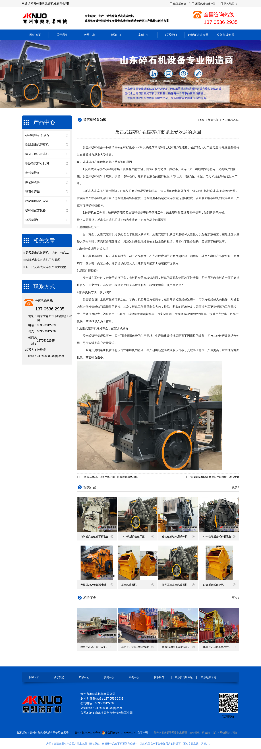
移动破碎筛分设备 (37, 201)
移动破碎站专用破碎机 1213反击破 (180, 536)
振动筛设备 (32, 182)
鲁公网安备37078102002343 (121, 732)
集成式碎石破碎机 (37, 153)
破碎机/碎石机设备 (37, 135)
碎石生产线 (32, 191)
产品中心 (89, 34)
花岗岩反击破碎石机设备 (96, 536)
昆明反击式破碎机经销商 (137, 646)
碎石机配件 (32, 219)
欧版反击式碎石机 (37, 144)
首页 (201, 119)
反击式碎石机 (137, 584)
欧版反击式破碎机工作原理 (42, 259)
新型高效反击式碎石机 (178, 584)
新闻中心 (117, 34)
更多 (235, 487)
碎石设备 (97, 357)
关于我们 (62, 34)
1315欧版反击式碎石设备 (219, 536)
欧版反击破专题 (198, 34)
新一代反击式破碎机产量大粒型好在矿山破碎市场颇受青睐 (63, 267)
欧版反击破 (179, 3)
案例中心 (144, 34)
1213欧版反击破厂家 (137, 536)
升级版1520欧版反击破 (96, 584)
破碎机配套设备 (35, 210)
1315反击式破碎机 (219, 584)
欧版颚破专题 (225, 34)
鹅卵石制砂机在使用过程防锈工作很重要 (216, 477)
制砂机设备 (32, 172)
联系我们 (171, 34)
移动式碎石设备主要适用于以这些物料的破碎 (112, 477)
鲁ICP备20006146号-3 (87, 732)
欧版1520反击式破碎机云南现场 (180, 646)
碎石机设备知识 (230, 119)
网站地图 (229, 3)
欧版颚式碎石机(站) (38, 163)
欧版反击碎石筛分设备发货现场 (98, 646)
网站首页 (35, 34)
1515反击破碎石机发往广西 (219, 646)
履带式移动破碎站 (205, 3)
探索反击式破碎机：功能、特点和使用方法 (52, 252)
